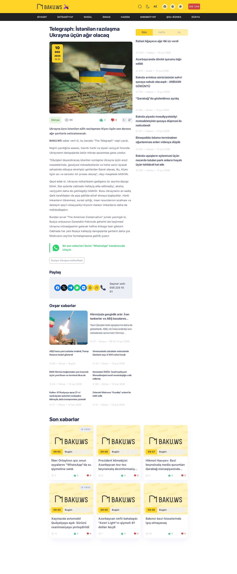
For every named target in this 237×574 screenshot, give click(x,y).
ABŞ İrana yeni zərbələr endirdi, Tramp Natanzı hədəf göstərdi (69, 353)
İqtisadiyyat (65, 17)
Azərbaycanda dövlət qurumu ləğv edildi (159, 61)
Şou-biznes (173, 17)
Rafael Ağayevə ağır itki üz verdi (157, 41)
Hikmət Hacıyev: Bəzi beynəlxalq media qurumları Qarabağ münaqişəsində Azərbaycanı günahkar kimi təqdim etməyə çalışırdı (165, 469)
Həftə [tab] (161, 32)
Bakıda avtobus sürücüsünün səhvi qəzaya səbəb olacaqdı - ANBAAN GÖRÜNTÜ (159, 82)
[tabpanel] (162, 105)
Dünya (196, 17)
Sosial (88, 17)
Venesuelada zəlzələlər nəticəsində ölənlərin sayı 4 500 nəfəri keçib (111, 353)
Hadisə (125, 17)
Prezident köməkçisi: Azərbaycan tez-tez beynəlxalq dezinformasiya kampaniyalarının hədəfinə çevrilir (117, 469)
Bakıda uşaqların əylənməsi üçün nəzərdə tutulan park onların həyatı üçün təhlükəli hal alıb (159, 160)
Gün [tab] (144, 32)
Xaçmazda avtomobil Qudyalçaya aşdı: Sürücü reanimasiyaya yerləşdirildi (70, 523)
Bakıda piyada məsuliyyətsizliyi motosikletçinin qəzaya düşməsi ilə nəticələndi (159, 121)
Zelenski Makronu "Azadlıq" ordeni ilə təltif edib (112, 394)
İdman (106, 17)
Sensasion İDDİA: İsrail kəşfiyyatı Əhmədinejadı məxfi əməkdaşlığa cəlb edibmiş (112, 375)
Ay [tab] (179, 32)
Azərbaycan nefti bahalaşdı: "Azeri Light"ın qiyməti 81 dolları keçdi (118, 523)
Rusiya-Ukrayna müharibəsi (67, 260)
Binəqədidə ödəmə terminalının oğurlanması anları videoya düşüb (158, 140)
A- (124, 120)
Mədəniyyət (148, 17)
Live (194, 6)
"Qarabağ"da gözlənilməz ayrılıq (157, 98)
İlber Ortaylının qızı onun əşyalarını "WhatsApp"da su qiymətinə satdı (71, 465)
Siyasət (42, 17)
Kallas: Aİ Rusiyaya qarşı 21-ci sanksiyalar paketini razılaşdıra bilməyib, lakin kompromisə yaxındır (67, 396)
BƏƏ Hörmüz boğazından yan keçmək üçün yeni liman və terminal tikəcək (69, 374)
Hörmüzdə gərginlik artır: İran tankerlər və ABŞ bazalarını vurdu (109, 318)
